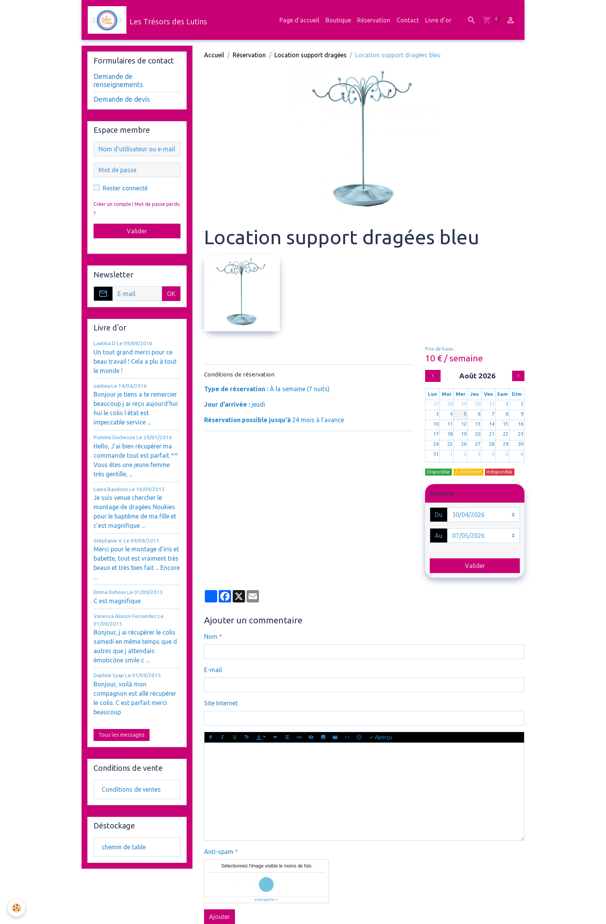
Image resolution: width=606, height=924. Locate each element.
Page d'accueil (299, 20)
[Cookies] (16, 908)
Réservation (373, 20)
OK (171, 293)
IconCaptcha (264, 900)
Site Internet (221, 703)
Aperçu (380, 737)
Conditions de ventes (131, 789)
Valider (475, 565)
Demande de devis (122, 99)
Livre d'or (438, 20)
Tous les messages (122, 735)
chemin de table (124, 847)
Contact (408, 20)
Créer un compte (112, 204)
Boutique (338, 20)
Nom (211, 636)
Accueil (214, 54)
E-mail (213, 669)
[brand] (147, 20)
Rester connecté (125, 188)
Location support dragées (310, 54)
